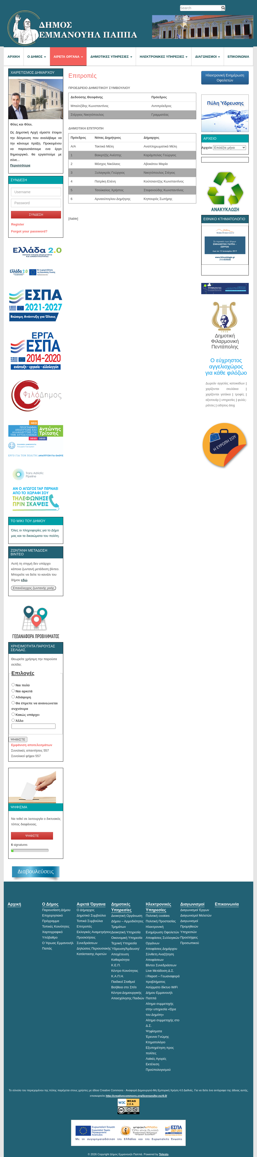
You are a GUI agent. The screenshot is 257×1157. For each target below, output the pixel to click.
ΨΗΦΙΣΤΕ (17, 739)
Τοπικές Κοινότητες (56, 926)
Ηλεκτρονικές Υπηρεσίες (164, 56)
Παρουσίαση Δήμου (56, 910)
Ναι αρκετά (24, 691)
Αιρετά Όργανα (68, 56)
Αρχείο (207, 147)
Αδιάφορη (23, 697)
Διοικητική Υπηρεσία (125, 932)
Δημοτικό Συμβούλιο (91, 915)
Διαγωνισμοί (207, 56)
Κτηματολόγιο (155, 1042)
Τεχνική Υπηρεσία (124, 943)
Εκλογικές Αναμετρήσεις (94, 932)
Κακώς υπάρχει (28, 715)
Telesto (163, 1154)
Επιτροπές (84, 926)
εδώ (24, 580)
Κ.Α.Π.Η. (117, 976)
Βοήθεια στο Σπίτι (123, 987)
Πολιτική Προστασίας (161, 921)
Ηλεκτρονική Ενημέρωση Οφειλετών (225, 77)
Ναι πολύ (23, 685)
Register (17, 224)
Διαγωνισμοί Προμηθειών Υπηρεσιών (189, 926)
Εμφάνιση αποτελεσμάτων (31, 745)
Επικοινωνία (238, 56)
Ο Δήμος (37, 56)
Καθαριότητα (120, 960)
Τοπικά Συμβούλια (90, 921)
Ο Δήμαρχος (85, 910)
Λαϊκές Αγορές (156, 1059)
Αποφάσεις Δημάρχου (161, 949)
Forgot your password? (29, 231)
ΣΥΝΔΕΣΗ (36, 214)
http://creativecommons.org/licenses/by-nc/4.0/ (136, 1095)
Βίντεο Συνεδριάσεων (161, 965)
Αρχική (14, 56)
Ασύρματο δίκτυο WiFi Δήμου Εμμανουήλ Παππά (162, 992)
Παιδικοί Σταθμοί (123, 982)
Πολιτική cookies (158, 916)
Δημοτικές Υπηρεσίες (111, 56)
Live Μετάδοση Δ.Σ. (160, 971)
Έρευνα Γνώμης (157, 1037)
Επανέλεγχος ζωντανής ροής (33, 588)
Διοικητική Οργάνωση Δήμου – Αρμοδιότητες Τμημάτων (127, 921)
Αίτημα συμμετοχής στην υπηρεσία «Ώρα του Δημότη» (161, 1009)
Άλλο (20, 721)
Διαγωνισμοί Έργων (194, 910)
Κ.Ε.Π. (116, 965)
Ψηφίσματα (154, 1031)
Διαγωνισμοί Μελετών (196, 915)
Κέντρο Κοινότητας (124, 971)
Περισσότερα (20, 165)
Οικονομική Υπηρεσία (126, 938)
